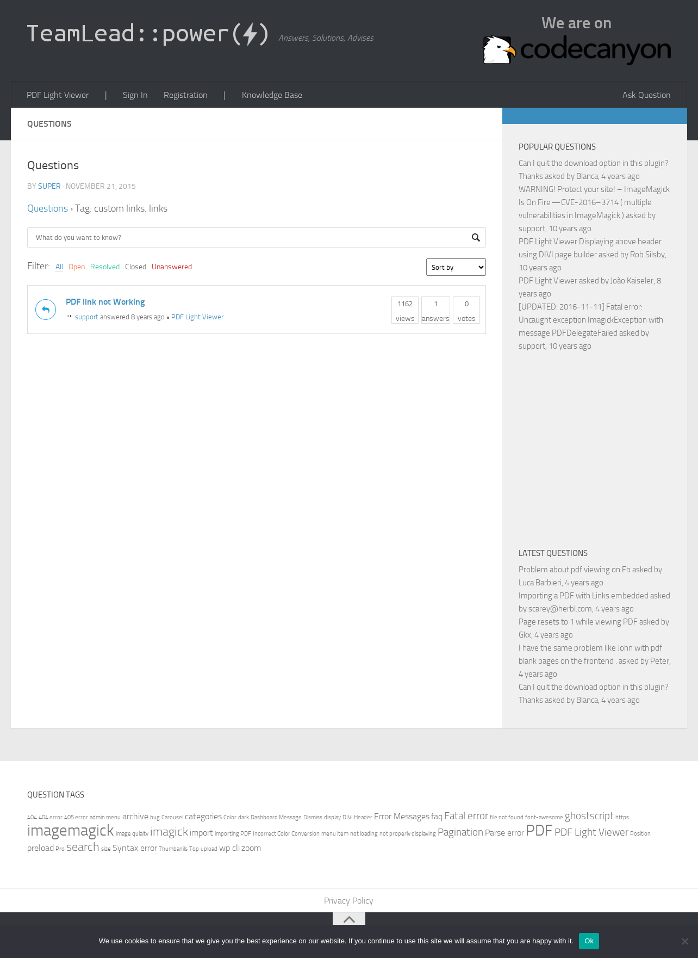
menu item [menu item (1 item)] (334, 834)
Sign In (133, 95)
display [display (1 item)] (332, 817)
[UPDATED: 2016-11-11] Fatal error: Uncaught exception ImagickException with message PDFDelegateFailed (591, 320)
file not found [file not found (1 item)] (507, 817)
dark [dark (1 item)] (243, 817)
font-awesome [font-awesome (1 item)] (544, 817)
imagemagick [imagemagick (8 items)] (70, 830)
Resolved (105, 267)
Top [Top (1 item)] (194, 849)
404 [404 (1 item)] (32, 817)
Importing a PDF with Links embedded (584, 596)
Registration (183, 95)
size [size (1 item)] (106, 849)
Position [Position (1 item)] (640, 834)
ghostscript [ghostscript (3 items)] (589, 816)
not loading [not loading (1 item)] (364, 834)
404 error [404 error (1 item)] (51, 817)
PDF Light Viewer (58, 95)
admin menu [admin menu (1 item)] (105, 817)
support (82, 318)
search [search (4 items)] (82, 847)
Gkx (525, 635)
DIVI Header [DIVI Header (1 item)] (357, 817)
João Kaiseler (631, 281)
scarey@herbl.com (560, 609)
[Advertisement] (608, 448)
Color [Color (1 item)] (229, 817)
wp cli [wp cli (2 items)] (229, 848)
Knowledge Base (268, 95)
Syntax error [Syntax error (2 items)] (135, 848)
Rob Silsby (647, 255)
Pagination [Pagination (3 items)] (460, 832)
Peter (659, 661)
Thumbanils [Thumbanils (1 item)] (173, 849)
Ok (589, 941)
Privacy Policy (349, 901)
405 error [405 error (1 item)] (76, 817)
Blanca (587, 177)
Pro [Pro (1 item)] (60, 849)
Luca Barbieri (540, 583)
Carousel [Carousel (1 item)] (172, 817)
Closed (135, 267)
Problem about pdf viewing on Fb (575, 570)
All (59, 267)
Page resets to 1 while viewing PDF (578, 622)
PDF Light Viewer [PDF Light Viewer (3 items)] (591, 832)
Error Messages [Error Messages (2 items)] (401, 817)
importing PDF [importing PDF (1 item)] (233, 834)
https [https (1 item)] (622, 817)
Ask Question (647, 95)
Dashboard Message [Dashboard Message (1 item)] (276, 817)
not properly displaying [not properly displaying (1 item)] (407, 834)
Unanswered (172, 267)
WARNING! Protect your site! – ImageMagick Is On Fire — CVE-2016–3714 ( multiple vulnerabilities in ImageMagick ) (594, 203)
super (49, 186)
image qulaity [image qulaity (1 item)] (132, 834)
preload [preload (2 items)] (40, 848)
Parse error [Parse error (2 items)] (504, 833)
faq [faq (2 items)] (437, 817)
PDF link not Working (105, 302)
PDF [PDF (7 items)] (539, 831)
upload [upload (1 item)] (209, 849)
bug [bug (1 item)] (155, 817)
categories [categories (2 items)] (203, 817)
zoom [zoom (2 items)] (251, 848)
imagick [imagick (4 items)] (169, 832)
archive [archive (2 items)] (135, 817)
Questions (47, 209)
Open (76, 267)
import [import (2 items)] (201, 833)
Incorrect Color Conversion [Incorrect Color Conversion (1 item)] (286, 834)
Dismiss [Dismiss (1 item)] (312, 817)
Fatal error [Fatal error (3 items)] (466, 816)
